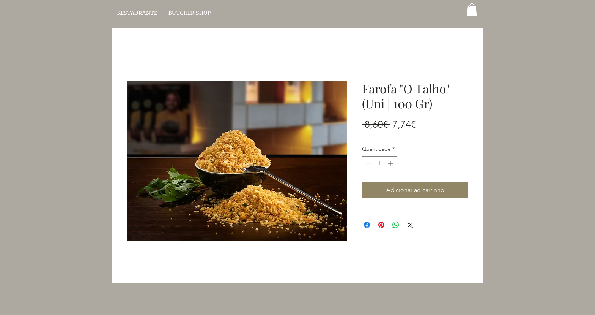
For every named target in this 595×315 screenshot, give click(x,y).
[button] (472, 9)
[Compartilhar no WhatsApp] (395, 225)
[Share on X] (410, 225)
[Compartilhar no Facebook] (366, 225)
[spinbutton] (379, 163)
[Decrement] (368, 163)
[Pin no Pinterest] (381, 225)
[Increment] (391, 163)
